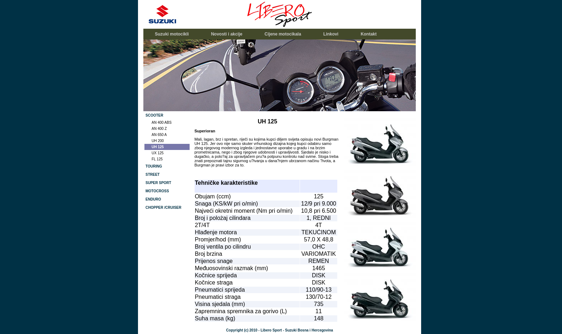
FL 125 (157, 159)
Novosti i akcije (226, 34)
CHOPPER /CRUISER (163, 208)
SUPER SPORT (158, 183)
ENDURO (153, 199)
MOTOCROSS (157, 191)
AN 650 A (159, 135)
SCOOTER (154, 115)
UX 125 (157, 153)
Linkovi (330, 34)
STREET (152, 175)
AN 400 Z (159, 129)
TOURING (154, 166)
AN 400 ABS (162, 122)
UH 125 (158, 147)
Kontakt (369, 34)
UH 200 (158, 141)
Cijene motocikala (283, 34)
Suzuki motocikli (172, 34)
